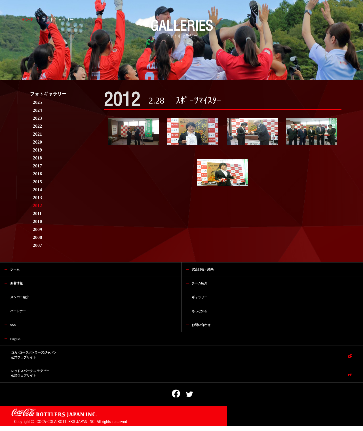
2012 (37, 205)
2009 (37, 229)
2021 (37, 134)
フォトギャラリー (58, 20)
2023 (37, 118)
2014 (37, 189)
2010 (37, 221)
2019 (37, 150)
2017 (37, 165)
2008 (37, 237)
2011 (37, 213)
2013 (37, 197)
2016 (37, 173)
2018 (37, 157)
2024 (37, 110)
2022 (37, 126)
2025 (37, 102)
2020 (37, 142)
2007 (37, 245)
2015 (37, 181)
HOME (27, 20)
